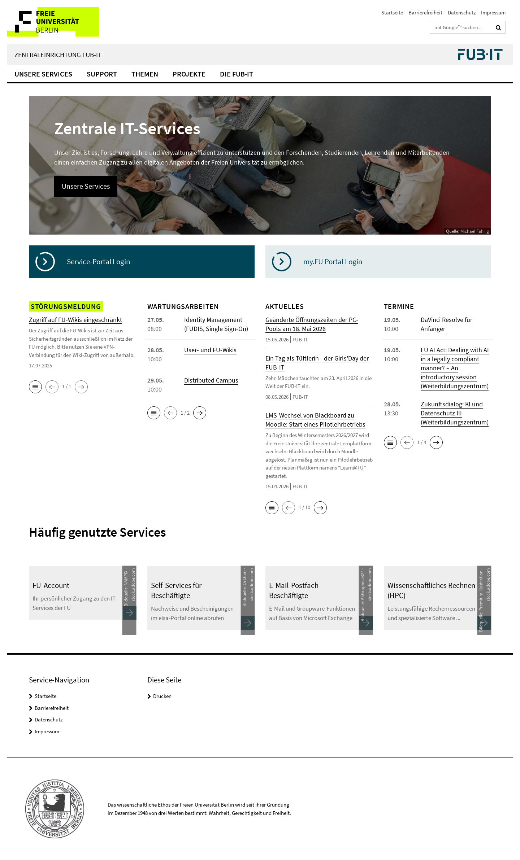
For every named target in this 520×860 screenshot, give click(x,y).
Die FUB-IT (236, 73)
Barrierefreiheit (425, 12)
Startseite (392, 12)
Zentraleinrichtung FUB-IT (57, 54)
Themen (144, 73)
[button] (35, 387)
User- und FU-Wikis (210, 350)
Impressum (493, 12)
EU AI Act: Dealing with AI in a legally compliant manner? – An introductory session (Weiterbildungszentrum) (455, 368)
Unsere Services (43, 73)
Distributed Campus (211, 380)
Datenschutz (462, 12)
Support (102, 73)
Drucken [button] (162, 696)
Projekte (189, 73)
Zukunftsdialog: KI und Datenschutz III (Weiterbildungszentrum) (455, 413)
